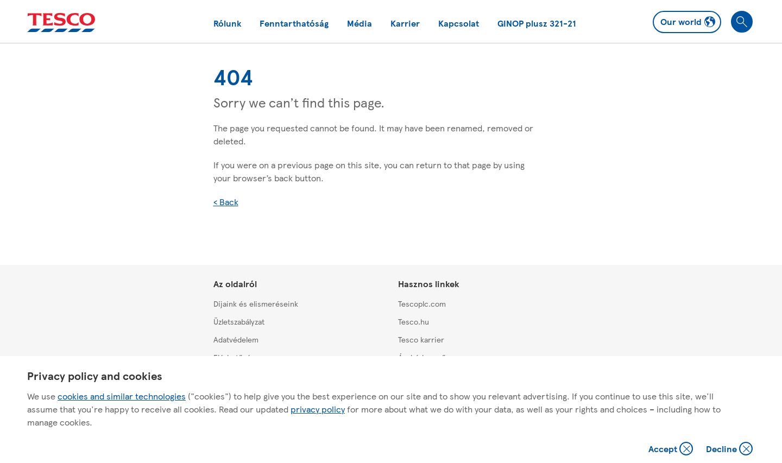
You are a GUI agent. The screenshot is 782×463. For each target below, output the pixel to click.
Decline (730, 450)
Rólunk (227, 23)
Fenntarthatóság (294, 23)
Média (359, 23)
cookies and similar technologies (122, 396)
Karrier (405, 23)
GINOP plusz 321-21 (536, 23)
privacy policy (318, 409)
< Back (225, 201)
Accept (671, 450)
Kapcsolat (458, 23)
